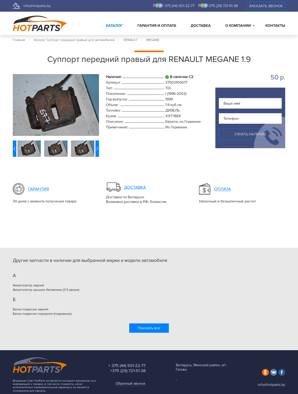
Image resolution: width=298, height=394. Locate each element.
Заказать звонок (266, 6)
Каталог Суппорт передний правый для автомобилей (74, 40)
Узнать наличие (250, 134)
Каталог (114, 25)
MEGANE (152, 40)
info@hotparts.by (37, 5)
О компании (238, 25)
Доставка (201, 25)
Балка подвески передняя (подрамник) (42, 313)
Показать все (149, 328)
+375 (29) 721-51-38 (222, 5)
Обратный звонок (130, 383)
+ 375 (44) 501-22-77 (178, 5)
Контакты (275, 25)
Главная (19, 40)
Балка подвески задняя (30, 309)
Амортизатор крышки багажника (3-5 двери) (46, 289)
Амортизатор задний (28, 285)
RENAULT (131, 40)
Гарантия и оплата (156, 25)
